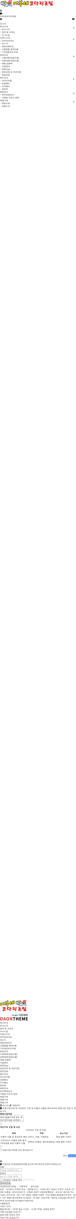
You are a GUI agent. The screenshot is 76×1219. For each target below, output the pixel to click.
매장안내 (4, 1088)
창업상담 (4, 1071)
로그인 (3, 23)
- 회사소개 (5, 29)
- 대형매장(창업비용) (9, 60)
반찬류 (3, 1085)
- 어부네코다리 (7, 40)
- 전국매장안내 (7, 94)
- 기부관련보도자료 (9, 52)
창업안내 (4, 1051)
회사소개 (4, 1022)
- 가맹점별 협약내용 (9, 49)
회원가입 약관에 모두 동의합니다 (18, 1150)
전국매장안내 (6, 1091)
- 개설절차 (5, 66)
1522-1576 (5, 1206)
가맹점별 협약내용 (8, 1045)
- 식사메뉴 (5, 86)
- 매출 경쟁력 (6, 63)
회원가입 (72, 1155)
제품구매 (4, 1096)
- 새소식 (4, 43)
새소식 (3, 1039)
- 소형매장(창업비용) (9, 57)
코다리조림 (5, 1076)
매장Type (4, 1065)
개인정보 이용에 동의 (11, 1179)
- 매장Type (5, 69)
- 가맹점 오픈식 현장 (9, 97)
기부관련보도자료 (8, 1048)
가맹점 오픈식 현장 (8, 1093)
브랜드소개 (5, 1034)
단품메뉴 (4, 1079)
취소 (65, 1155)
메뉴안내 (4, 1074)
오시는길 (4, 1031)
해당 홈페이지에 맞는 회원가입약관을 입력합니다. (11, 1118)
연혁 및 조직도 (6, 1028)
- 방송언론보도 (7, 46)
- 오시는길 (5, 34)
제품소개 (4, 1102)
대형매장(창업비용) (8, 1056)
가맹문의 (14, 1105)
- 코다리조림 (6, 80)
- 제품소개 (5, 106)
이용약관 (23, 1186)
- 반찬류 (4, 89)
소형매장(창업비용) (8, 1054)
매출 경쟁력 (5, 1059)
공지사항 (35, 1186)
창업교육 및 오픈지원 (9, 1068)
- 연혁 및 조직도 (7, 32)
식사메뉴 (4, 1082)
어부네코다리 (6, 1037)
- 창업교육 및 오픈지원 (10, 71)
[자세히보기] (29, 1179)
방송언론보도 (6, 1042)
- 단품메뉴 (5, 83)
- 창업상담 (5, 74)
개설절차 (4, 1062)
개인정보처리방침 (8, 1186)
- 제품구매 (5, 103)
